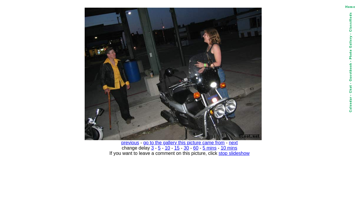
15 (177, 147)
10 (167, 147)
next (233, 142)
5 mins (210, 147)
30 (186, 147)
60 (196, 147)
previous (130, 142)
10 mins (229, 147)
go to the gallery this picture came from (184, 142)
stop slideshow (234, 153)
